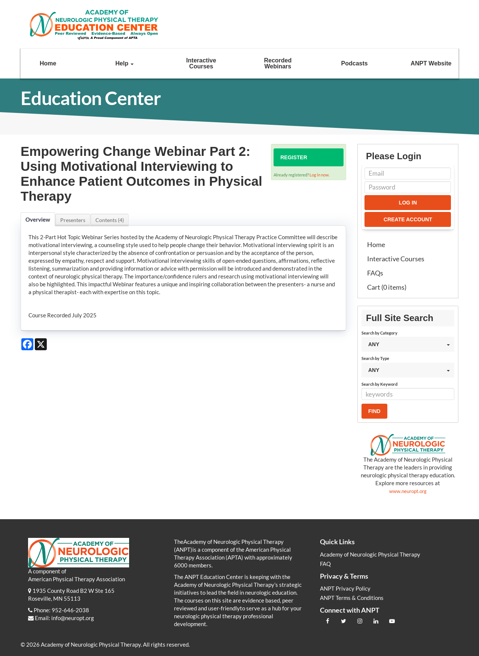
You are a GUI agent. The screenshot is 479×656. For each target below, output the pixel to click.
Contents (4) (109, 220)
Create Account (408, 219)
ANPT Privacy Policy (345, 588)
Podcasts (354, 63)
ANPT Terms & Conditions (352, 597)
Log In (408, 203)
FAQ (325, 563)
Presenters (72, 220)
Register (293, 157)
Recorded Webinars (278, 63)
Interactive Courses (201, 63)
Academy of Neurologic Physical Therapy (370, 554)
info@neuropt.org (72, 618)
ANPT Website (431, 63)
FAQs (375, 273)
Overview (37, 219)
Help (124, 63)
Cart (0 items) (386, 287)
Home (48, 63)
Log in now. (319, 174)
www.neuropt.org (408, 491)
